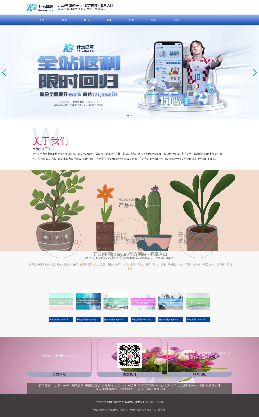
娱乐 (86, 19)
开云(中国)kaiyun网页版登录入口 (199, 385)
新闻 (109, 19)
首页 (41, 19)
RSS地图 (149, 401)
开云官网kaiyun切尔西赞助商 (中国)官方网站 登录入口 (130, 388)
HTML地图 (159, 401)
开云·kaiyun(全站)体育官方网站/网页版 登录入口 (145, 385)
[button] (254, 72)
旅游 (131, 19)
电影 (176, 19)
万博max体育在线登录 (69, 385)
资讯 (64, 19)
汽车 (153, 19)
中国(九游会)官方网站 (99, 385)
